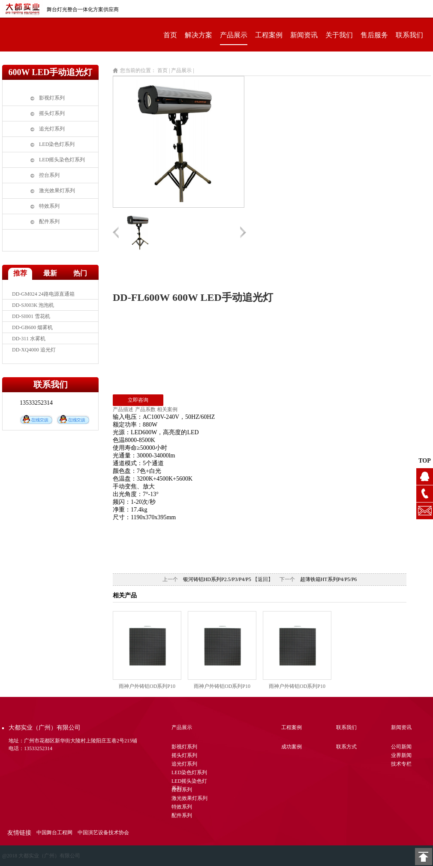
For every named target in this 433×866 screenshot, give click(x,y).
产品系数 (145, 409)
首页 (170, 35)
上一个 (170, 579)
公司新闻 (401, 747)
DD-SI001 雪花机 (31, 316)
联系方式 (346, 747)
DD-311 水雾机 (28, 339)
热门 (80, 273)
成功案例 (291, 747)
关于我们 (339, 35)
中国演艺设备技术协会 (103, 833)
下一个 (287, 579)
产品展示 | (183, 70)
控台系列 (49, 175)
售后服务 (374, 35)
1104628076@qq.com (424, 511)
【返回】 (263, 579)
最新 (50, 273)
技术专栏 (401, 764)
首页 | (163, 70)
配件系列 (49, 221)
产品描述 (123, 409)
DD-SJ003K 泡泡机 (33, 305)
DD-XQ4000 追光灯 (34, 350)
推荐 (20, 273)
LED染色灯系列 (57, 144)
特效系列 (49, 206)
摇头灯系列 (52, 113)
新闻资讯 (304, 35)
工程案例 (269, 35)
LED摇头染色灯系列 (62, 160)
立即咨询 (138, 400)
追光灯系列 (52, 129)
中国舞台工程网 (54, 833)
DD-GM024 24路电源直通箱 (43, 294)
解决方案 (198, 35)
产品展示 (233, 35)
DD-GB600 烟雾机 (32, 327)
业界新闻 (401, 755)
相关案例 (167, 409)
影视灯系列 (52, 98)
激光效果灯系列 (57, 191)
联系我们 (409, 35)
